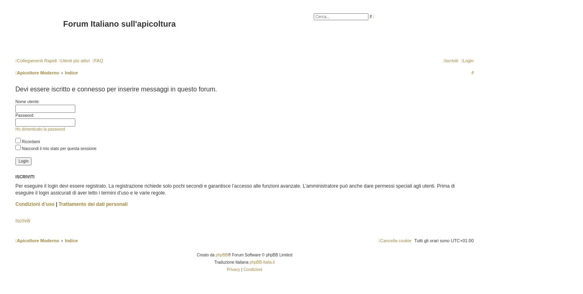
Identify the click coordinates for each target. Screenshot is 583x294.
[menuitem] (74, 61)
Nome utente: (27, 101)
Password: (24, 115)
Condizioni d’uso (35, 204)
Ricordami (27, 142)
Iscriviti (22, 221)
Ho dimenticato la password (40, 129)
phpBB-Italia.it (262, 262)
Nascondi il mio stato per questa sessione (55, 148)
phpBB (222, 255)
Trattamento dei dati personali (93, 204)
